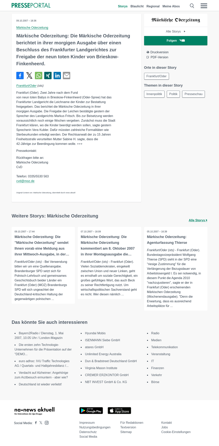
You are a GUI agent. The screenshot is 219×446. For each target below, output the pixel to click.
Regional (153, 6)
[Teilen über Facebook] (20, 75)
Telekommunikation (164, 347)
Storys (123, 6)
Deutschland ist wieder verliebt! (40, 384)
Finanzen (157, 368)
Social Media (88, 436)
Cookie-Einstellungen (175, 432)
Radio (155, 333)
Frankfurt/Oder (26, 85)
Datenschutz (88, 432)
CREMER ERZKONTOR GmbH (107, 375)
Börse (155, 382)
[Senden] (66, 75)
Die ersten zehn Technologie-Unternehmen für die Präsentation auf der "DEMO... (43, 349)
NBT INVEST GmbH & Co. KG (106, 382)
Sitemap (126, 432)
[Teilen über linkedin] (57, 75)
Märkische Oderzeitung (32, 27)
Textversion (128, 427)
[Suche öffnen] (192, 6)
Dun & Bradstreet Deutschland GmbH (111, 361)
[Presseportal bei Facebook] (35, 423)
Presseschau (156, 103)
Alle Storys (175, 31)
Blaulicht (137, 6)
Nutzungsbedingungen (94, 427)
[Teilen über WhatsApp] (38, 75)
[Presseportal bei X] (39, 423)
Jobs (164, 427)
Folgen (176, 40)
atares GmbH (94, 347)
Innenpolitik (154, 94)
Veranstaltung (160, 354)
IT (152, 361)
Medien (156, 340)
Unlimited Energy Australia (103, 354)
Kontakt (166, 422)
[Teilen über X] (29, 75)
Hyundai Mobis (95, 333)
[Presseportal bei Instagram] (45, 422)
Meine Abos (171, 6)
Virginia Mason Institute (101, 368)
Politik (174, 94)
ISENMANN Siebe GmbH (102, 340)
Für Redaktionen (131, 422)
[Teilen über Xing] (48, 75)
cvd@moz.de (25, 181)
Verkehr (156, 375)
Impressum (87, 422)
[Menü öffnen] (203, 6)
